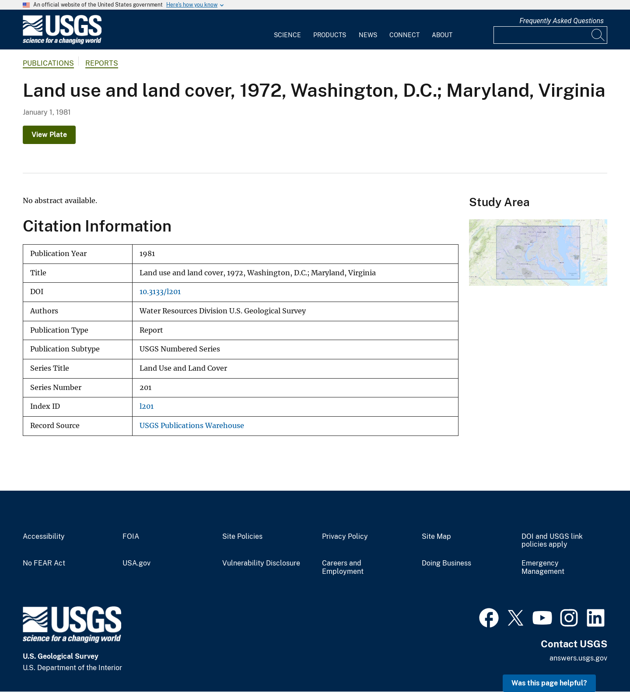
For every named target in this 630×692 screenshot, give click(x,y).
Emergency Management (543, 567)
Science (287, 35)
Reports (101, 63)
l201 (147, 406)
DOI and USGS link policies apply (552, 541)
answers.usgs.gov (578, 658)
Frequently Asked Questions (561, 21)
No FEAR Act (44, 563)
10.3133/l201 (160, 292)
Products (329, 35)
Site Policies (242, 537)
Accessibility (44, 537)
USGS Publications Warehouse (192, 426)
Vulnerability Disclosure (261, 563)
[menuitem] (287, 30)
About (442, 35)
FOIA (130, 537)
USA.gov (136, 563)
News (368, 35)
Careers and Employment (343, 567)
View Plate (49, 134)
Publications (48, 63)
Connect (404, 35)
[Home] (62, 42)
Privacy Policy (345, 537)
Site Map (436, 537)
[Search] (598, 35)
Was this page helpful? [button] (549, 683)
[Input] (550, 35)
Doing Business (446, 563)
